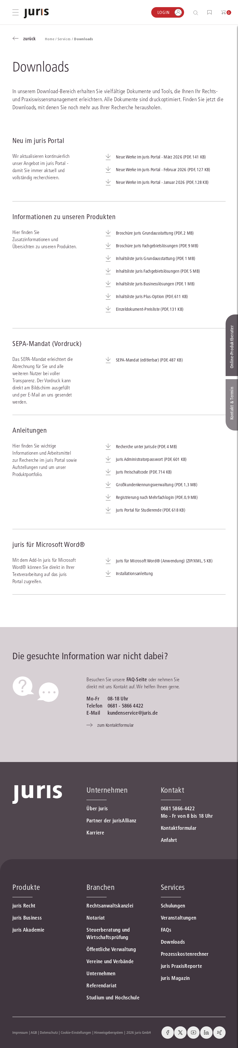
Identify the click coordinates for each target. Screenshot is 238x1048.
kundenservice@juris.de (133, 713)
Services (173, 887)
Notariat (95, 918)
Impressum (20, 1032)
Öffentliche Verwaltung (111, 949)
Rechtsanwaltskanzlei (109, 906)
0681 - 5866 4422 (125, 706)
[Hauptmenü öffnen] (15, 12)
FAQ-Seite (136, 679)
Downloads (173, 942)
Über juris (97, 808)
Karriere (95, 832)
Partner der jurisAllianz (111, 820)
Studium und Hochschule (112, 997)
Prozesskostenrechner (185, 954)
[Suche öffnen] (197, 12)
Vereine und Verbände (110, 961)
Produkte (26, 887)
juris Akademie (28, 930)
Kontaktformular (179, 828)
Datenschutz (49, 1032)
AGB (34, 1032)
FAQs (166, 930)
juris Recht (23, 906)
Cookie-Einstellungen (76, 1032)
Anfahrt (169, 840)
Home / (51, 39)
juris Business (27, 918)
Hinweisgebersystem (108, 1032)
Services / (66, 39)
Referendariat (101, 985)
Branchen (100, 887)
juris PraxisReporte (181, 966)
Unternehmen (100, 973)
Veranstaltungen (178, 918)
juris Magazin (175, 978)
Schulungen (173, 906)
